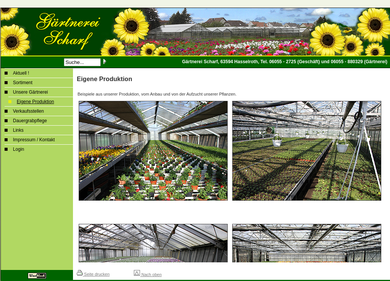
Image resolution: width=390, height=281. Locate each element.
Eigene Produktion (35, 101)
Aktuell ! (21, 73)
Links (18, 130)
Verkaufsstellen (28, 111)
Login (18, 149)
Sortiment (22, 82)
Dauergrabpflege (30, 120)
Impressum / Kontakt (34, 139)
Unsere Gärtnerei (30, 92)
